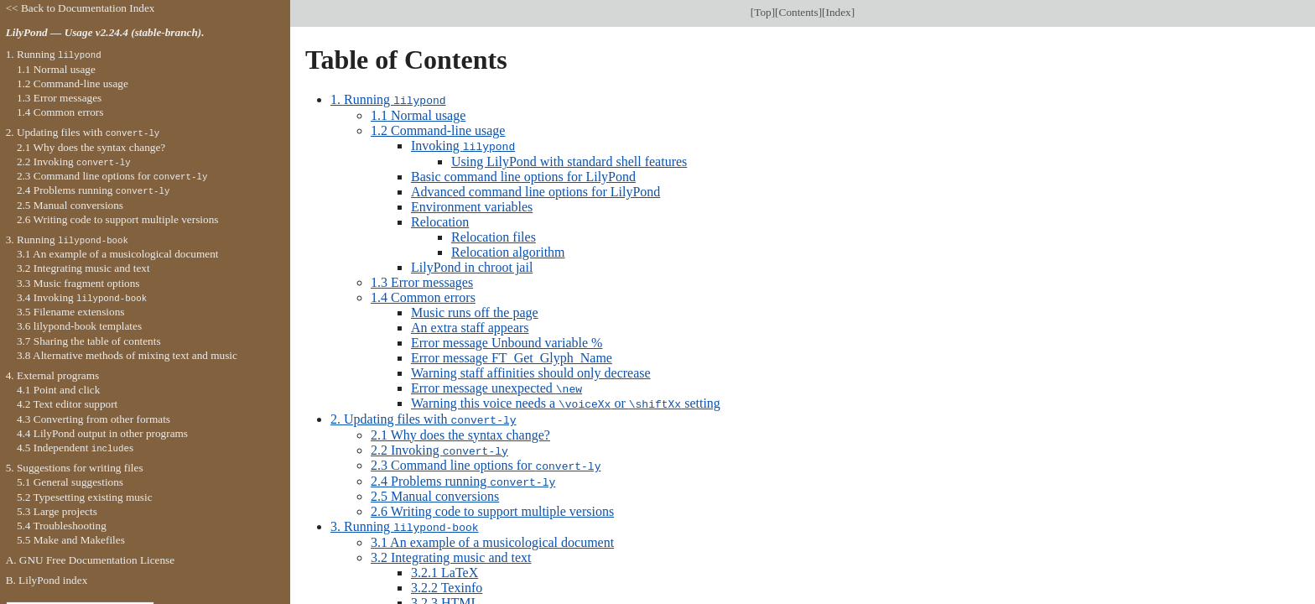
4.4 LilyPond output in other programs (102, 433)
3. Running (404, 522)
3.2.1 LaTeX (444, 567)
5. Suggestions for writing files (74, 467)
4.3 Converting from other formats (93, 419)
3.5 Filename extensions (71, 311)
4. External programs (53, 375)
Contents (799, 12)
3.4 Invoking (82, 297)
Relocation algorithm (508, 250)
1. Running (388, 99)
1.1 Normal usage (418, 114)
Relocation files (493, 235)
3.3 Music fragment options (78, 283)
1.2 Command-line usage (438, 129)
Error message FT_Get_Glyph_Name (511, 356)
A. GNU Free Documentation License (90, 560)
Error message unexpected (496, 386)
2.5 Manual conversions (435, 492)
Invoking (463, 145)
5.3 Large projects (57, 511)
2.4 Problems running (463, 477)
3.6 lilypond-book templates (79, 326)
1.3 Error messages (422, 280)
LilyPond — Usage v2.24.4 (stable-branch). (105, 32)
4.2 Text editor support (67, 404)
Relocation (440, 220)
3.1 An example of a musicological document (492, 537)
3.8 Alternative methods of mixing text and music (127, 355)
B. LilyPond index (47, 580)
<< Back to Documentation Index (80, 8)
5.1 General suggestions (70, 482)
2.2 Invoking (439, 447)
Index (838, 12)
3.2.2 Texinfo (446, 582)
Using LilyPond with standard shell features (569, 160)
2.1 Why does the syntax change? (460, 431)
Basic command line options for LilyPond (523, 175)
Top (762, 12)
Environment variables (472, 205)
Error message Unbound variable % (506, 341)
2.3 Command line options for (485, 462)
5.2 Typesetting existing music (85, 497)
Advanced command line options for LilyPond (535, 190)
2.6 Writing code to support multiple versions (492, 507)
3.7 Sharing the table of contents (89, 341)
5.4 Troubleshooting (62, 525)
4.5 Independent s (75, 447)
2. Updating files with (423, 416)
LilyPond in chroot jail (472, 265)
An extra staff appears (470, 326)
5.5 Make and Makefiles (71, 540)
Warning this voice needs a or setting (565, 401)
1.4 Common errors (423, 296)
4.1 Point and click (58, 389)
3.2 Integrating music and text (451, 552)
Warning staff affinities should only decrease (531, 371)
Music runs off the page (474, 311)
